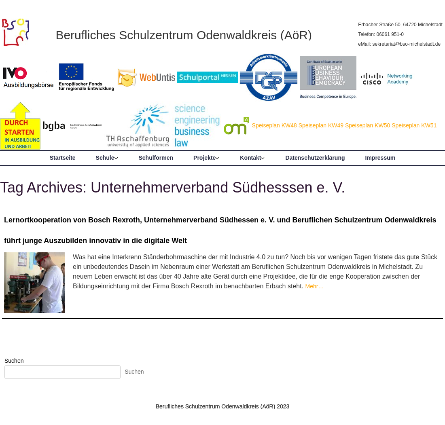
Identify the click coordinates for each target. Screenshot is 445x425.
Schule (105, 157)
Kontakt (250, 157)
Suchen (13, 360)
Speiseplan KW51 (414, 125)
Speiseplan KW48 (274, 125)
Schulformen (156, 157)
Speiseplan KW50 (367, 125)
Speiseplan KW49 (321, 125)
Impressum (380, 157)
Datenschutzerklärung (315, 157)
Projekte (204, 157)
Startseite (63, 157)
